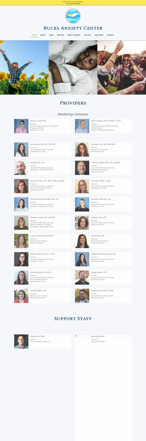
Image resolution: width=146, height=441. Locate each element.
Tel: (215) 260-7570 (73, 4)
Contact (110, 35)
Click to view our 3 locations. (73, 2)
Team (51, 35)
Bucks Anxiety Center (73, 28)
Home (34, 35)
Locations (99, 35)
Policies (87, 35)
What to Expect (74, 35)
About (43, 35)
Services (60, 35)
